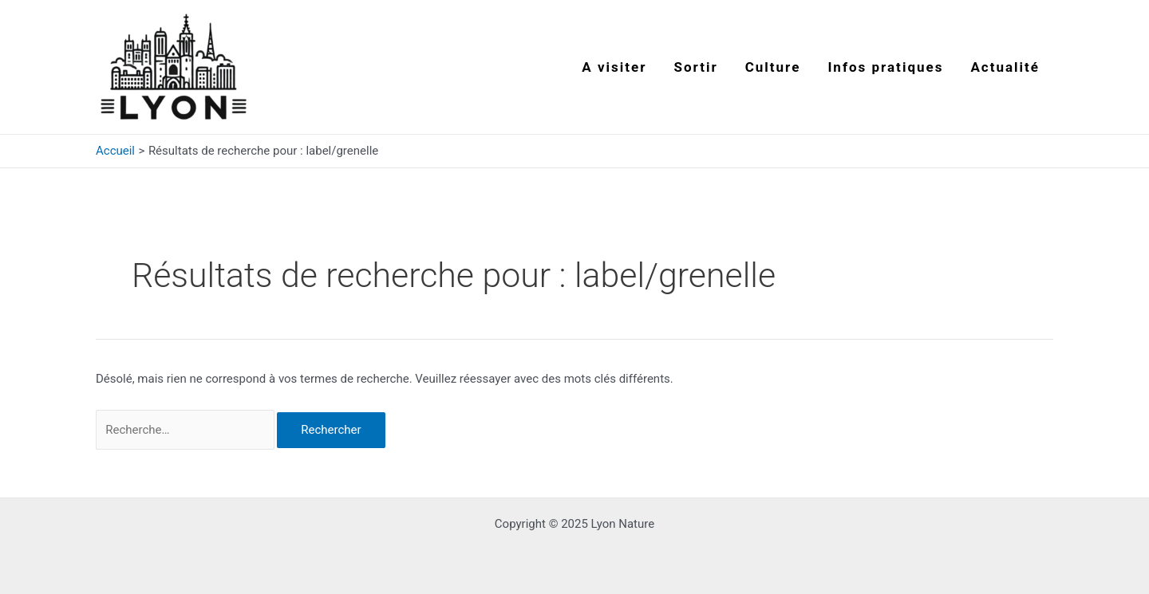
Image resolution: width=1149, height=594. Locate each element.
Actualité (1005, 67)
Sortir (696, 67)
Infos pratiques (885, 67)
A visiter (614, 67)
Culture (773, 67)
